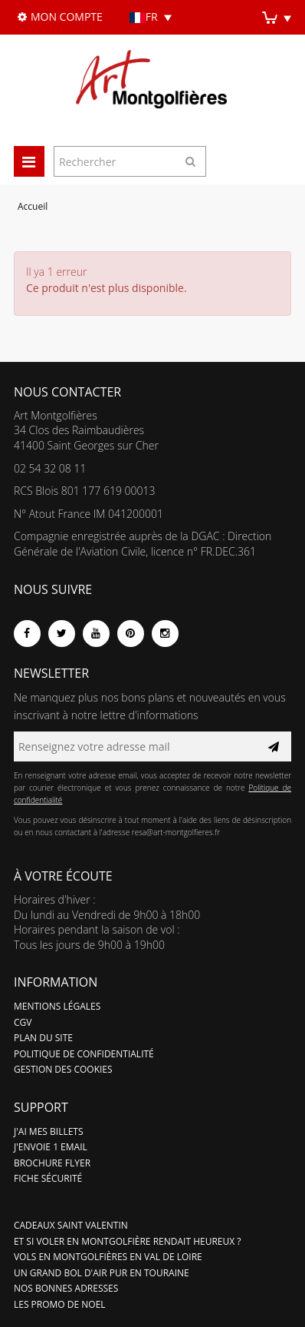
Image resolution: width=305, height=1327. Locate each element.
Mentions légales (57, 1006)
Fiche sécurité (48, 1178)
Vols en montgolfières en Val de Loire (108, 1256)
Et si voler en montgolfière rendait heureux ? (127, 1241)
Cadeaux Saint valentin (71, 1225)
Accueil (33, 206)
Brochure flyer (52, 1162)
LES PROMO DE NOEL (60, 1304)
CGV (22, 1022)
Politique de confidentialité (84, 1053)
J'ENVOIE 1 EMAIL (50, 1146)
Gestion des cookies (63, 1069)
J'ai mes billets (49, 1131)
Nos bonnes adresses (66, 1288)
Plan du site (43, 1037)
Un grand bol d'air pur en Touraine (101, 1272)
